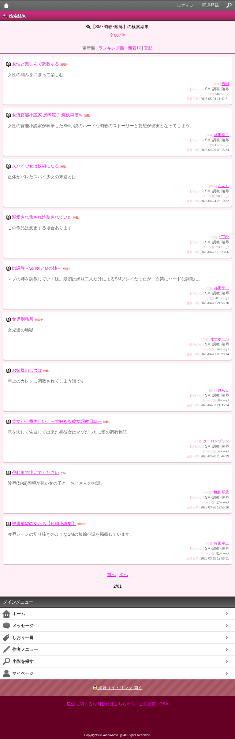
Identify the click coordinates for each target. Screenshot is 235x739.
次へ (123, 574)
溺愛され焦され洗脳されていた (42, 217)
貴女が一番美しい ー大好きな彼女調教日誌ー (57, 421)
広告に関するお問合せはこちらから (101, 703)
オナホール (220, 339)
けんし (223, 390)
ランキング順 (111, 48)
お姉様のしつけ (27, 370)
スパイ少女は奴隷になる (35, 166)
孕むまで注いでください (35, 472)
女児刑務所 (22, 319)
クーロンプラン (216, 441)
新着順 (134, 48)
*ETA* (224, 237)
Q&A (164, 703)
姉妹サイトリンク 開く (118, 687)
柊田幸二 (221, 135)
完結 (148, 48)
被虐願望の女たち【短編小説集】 (44, 523)
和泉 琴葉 (221, 492)
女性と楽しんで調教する (35, 63)
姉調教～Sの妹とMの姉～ (36, 268)
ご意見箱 (147, 703)
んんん (223, 186)
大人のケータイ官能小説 (6, 5)
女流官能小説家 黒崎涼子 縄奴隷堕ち (47, 115)
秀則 (225, 84)
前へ (111, 574)
